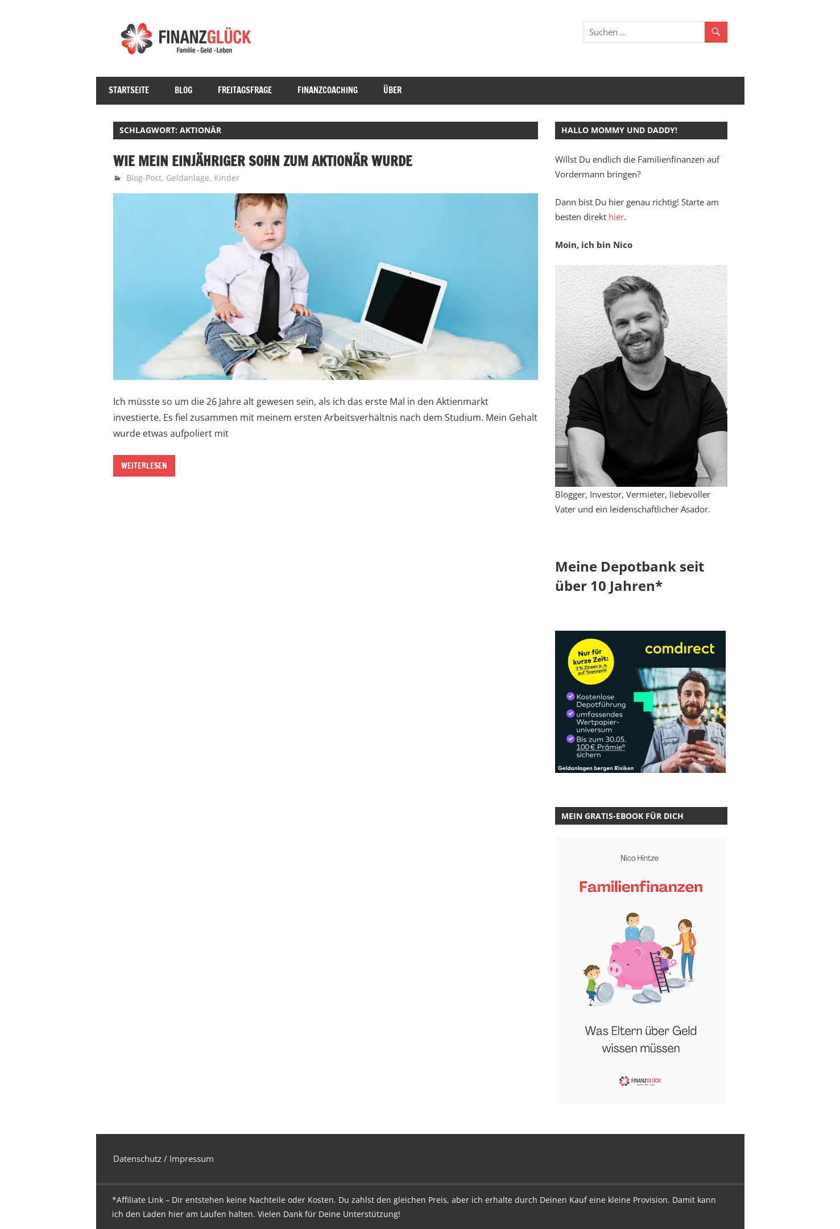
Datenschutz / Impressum (163, 1158)
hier (616, 216)
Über (392, 90)
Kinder (226, 177)
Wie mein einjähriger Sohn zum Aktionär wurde (263, 161)
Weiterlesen (144, 465)
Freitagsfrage (245, 90)
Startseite (129, 90)
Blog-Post (144, 177)
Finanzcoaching (327, 90)
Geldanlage (187, 177)
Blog (183, 90)
